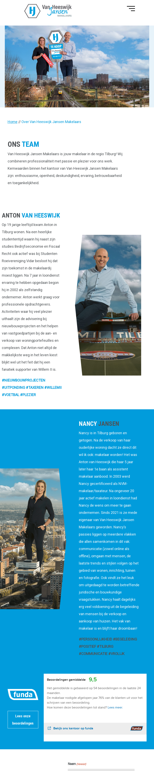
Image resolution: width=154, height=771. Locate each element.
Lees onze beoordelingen (22, 719)
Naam (77, 764)
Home (12, 122)
